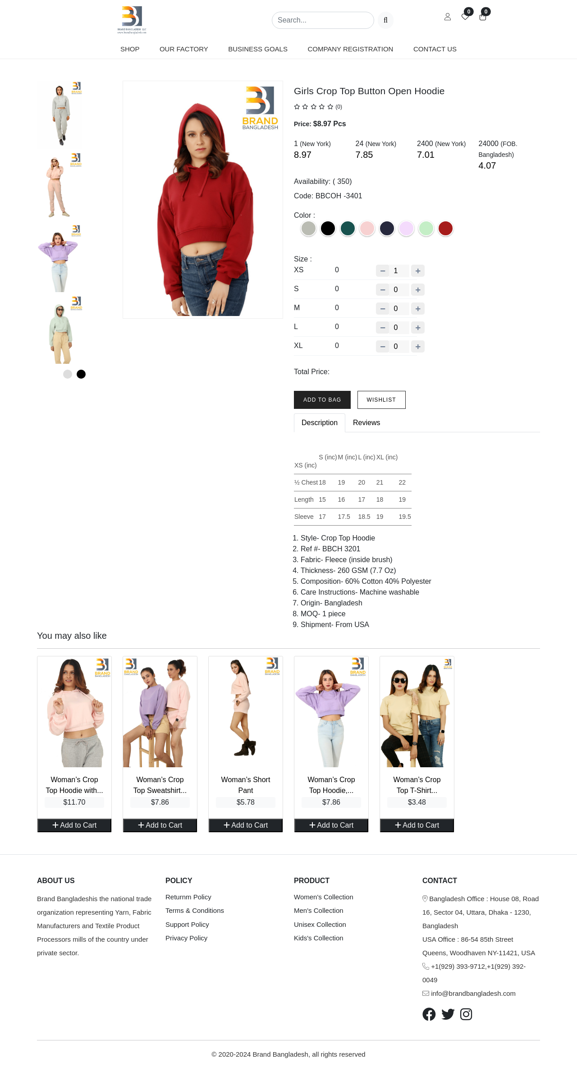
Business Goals (258, 49)
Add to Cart (74, 825)
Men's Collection (318, 910)
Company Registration (350, 49)
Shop (130, 49)
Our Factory (184, 49)
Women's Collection (323, 897)
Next (118, 224)
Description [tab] (320, 422)
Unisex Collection (320, 924)
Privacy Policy (186, 938)
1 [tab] (67, 374)
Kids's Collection (318, 938)
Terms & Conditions (194, 910)
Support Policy (187, 924)
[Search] (323, 20)
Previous (30, 224)
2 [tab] (81, 374)
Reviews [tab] (366, 422)
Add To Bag (322, 400)
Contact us (435, 49)
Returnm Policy (188, 897)
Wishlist (381, 400)
